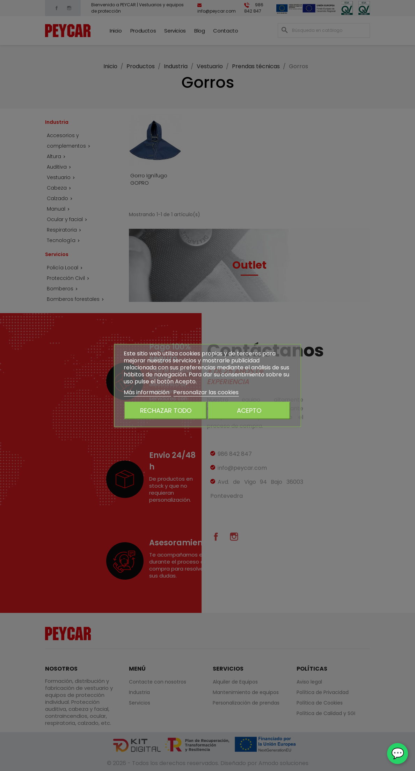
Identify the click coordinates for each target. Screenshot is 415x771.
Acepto (249, 410)
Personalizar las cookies (206, 392)
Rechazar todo (165, 410)
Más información (147, 392)
